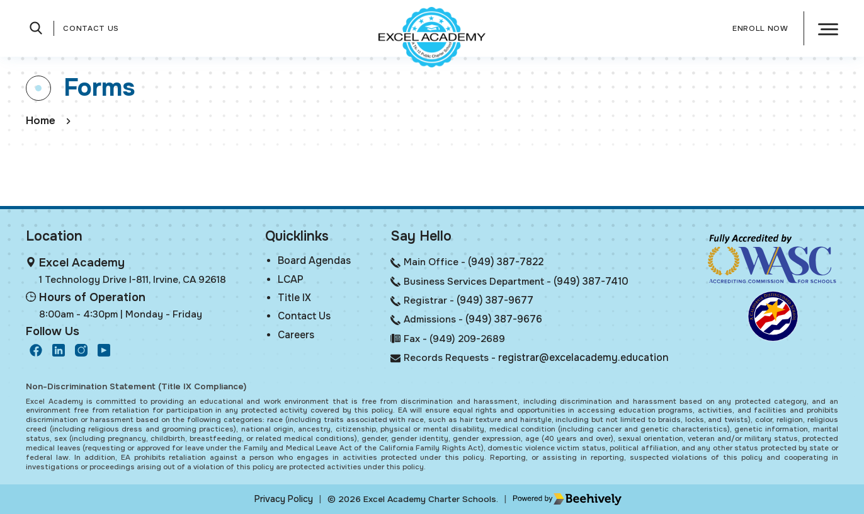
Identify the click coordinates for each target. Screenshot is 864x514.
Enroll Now (760, 28)
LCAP (288, 279)
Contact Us (91, 28)
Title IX (292, 298)
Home (40, 120)
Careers (294, 336)
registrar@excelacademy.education (583, 358)
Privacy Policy (284, 499)
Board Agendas (312, 259)
